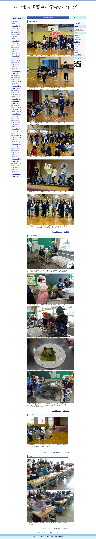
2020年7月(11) (16, 169)
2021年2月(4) (16, 154)
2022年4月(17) (16, 124)
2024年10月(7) (16, 62)
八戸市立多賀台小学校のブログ (45, 7)
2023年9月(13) (16, 88)
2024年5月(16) (16, 71)
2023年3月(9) (16, 101)
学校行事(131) (76, 37)
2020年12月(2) (16, 159)
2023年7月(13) (16, 92)
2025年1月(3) (16, 56)
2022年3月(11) (16, 126)
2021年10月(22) (17, 137)
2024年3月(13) (16, 75)
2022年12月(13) (17, 107)
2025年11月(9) (16, 34)
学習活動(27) (75, 48)
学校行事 (66, 232)
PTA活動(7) (75, 50)
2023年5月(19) (16, 96)
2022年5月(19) (16, 122)
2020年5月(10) (16, 174)
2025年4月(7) (16, 49)
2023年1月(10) (16, 105)
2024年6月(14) (16, 69)
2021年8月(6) (16, 142)
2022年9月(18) (16, 114)
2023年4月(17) (16, 99)
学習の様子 (66, 411)
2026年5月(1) (16, 21)
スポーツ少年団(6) (77, 55)
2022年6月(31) (16, 120)
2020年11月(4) (16, 161)
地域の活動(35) (76, 42)
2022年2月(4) (16, 129)
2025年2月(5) (16, 54)
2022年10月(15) (17, 111)
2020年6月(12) (16, 172)
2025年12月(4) (16, 32)
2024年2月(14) (16, 77)
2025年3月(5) (16, 51)
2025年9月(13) (16, 38)
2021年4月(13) (16, 150)
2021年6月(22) (16, 146)
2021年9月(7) (16, 139)
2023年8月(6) (16, 90)
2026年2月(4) (16, 28)
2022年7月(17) (16, 118)
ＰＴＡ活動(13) (76, 46)
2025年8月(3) (16, 41)
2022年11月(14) (17, 109)
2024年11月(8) (16, 60)
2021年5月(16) (16, 148)
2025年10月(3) (16, 36)
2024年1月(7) (16, 79)
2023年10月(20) (17, 86)
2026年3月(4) (16, 26)
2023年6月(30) (16, 94)
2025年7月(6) (16, 43)
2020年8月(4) (16, 167)
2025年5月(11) (16, 47)
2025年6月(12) (16, 45)
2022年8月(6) (16, 116)
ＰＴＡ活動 (66, 452)
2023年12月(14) (17, 81)
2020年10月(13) (17, 163)
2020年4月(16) (16, 176)
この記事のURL (57, 232)
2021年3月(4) (16, 152)
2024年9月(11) (16, 64)
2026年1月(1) (16, 30)
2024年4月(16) (16, 73)
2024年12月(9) (16, 58)
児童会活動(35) (76, 35)
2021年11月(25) (17, 135)
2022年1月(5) (16, 131)
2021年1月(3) (16, 157)
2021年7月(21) (16, 144)
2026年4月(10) (16, 23)
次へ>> (57, 532)
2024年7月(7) (16, 66)
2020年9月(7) (16, 165)
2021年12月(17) (17, 133)
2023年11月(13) (17, 84)
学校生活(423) (76, 44)
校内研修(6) (75, 52)
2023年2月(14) (16, 103)
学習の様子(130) (76, 39)
